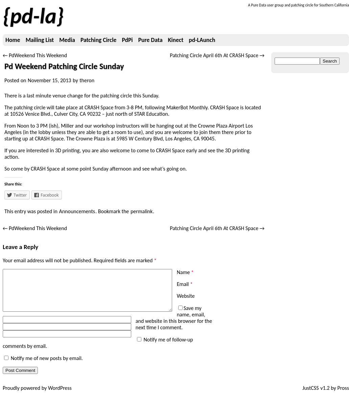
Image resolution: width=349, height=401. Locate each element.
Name (185, 272)
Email (185, 284)
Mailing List (40, 40)
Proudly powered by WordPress (37, 394)
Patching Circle (98, 40)
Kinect (176, 40)
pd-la (33, 16)
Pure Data (150, 40)
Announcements (77, 211)
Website (186, 296)
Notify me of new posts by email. (47, 364)
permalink (142, 211)
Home (12, 40)
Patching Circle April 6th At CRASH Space (217, 55)
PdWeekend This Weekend (35, 55)
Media (67, 40)
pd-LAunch (202, 40)
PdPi (127, 40)
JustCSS (310, 394)
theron (86, 80)
